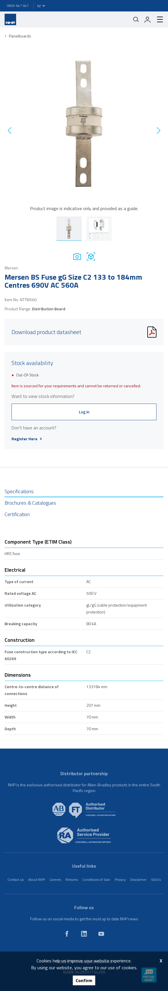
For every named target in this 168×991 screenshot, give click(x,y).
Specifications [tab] (19, 491)
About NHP (36, 879)
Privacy (120, 879)
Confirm (84, 980)
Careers (55, 879)
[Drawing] (91, 256)
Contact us (15, 879)
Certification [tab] (17, 514)
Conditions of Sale (96, 879)
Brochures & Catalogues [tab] (30, 503)
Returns (72, 879)
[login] (147, 19)
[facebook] (67, 934)
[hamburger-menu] (157, 19)
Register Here (27, 439)
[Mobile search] (136, 19)
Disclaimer (138, 879)
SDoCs (156, 879)
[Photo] (77, 256)
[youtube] (101, 934)
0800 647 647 (18, 5)
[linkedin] (84, 934)
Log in (84, 412)
